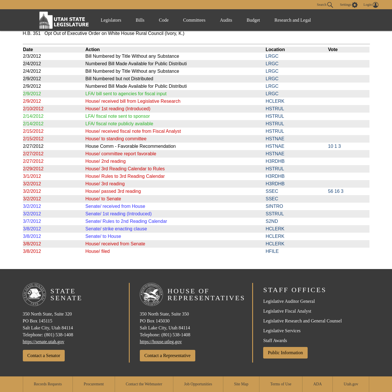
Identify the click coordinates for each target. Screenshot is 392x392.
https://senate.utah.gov (43, 341)
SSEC (272, 191)
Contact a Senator (43, 355)
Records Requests (48, 384)
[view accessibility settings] (349, 5)
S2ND (272, 221)
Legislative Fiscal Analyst (287, 311)
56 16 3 (335, 191)
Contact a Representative (167, 355)
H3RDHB (275, 161)
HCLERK (275, 101)
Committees (194, 20)
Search (325, 5)
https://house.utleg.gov (161, 341)
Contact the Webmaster (144, 384)
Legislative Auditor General (289, 301)
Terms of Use (280, 384)
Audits (226, 20)
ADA (317, 384)
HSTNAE (275, 138)
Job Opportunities (198, 384)
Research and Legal (292, 20)
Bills (140, 20)
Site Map (241, 384)
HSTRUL (275, 108)
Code (164, 20)
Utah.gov (351, 384)
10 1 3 (334, 146)
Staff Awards (275, 340)
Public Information (285, 352)
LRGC (272, 56)
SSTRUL (275, 213)
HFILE (272, 251)
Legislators (111, 20)
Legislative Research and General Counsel (302, 320)
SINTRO (274, 206)
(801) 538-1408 (58, 334)
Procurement (94, 384)
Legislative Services (281, 330)
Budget (253, 20)
